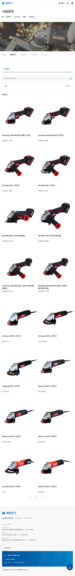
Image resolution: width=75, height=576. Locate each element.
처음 (29, 497)
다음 (43, 497)
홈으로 (2, 17)
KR (62, 3)
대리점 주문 (18, 518)
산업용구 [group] (23, 54)
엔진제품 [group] (34, 54)
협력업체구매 (28, 518)
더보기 (68, 86)
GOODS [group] (44, 54)
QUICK (69, 568)
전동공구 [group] (13, 54)
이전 (32, 497)
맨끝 (45, 497)
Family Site (7, 548)
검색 (68, 3)
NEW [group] (4, 54)
